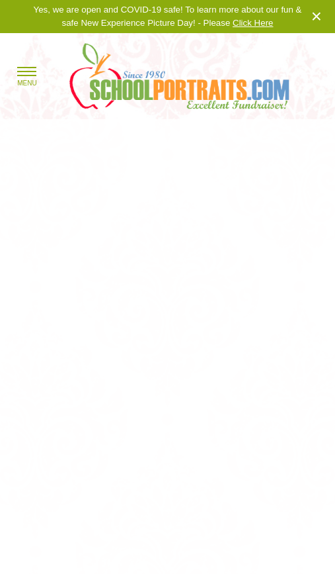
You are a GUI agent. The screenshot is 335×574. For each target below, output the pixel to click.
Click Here (253, 23)
